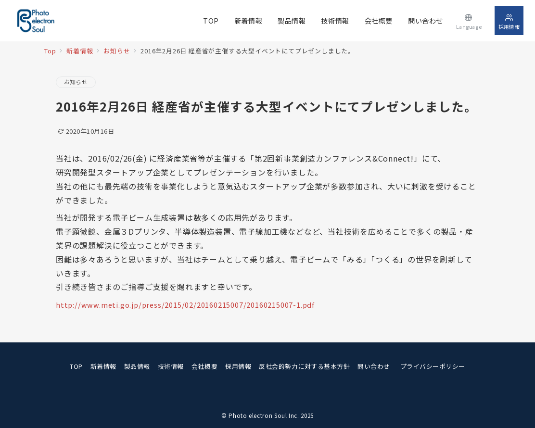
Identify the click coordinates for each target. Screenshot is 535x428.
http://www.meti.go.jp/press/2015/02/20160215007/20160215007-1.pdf (185, 305)
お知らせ (76, 82)
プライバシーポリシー (432, 366)
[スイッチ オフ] (469, 20)
